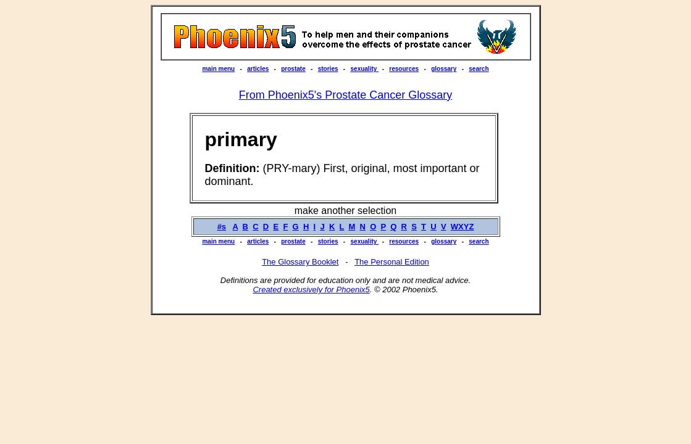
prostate (293, 68)
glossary (443, 68)
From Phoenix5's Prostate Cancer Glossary (346, 95)
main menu (218, 68)
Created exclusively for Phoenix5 (311, 289)
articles (258, 68)
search (478, 68)
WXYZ (462, 226)
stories (328, 68)
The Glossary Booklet (300, 261)
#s (221, 226)
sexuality (365, 68)
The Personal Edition (391, 261)
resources (404, 68)
